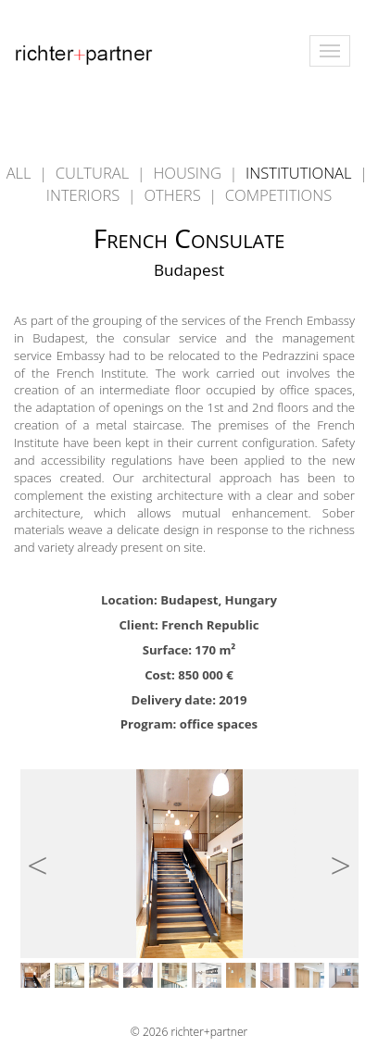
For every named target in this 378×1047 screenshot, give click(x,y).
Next (332, 857)
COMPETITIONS (278, 195)
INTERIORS (85, 195)
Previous (45, 857)
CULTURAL (94, 172)
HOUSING (189, 172)
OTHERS (174, 195)
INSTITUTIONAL (301, 172)
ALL (19, 172)
